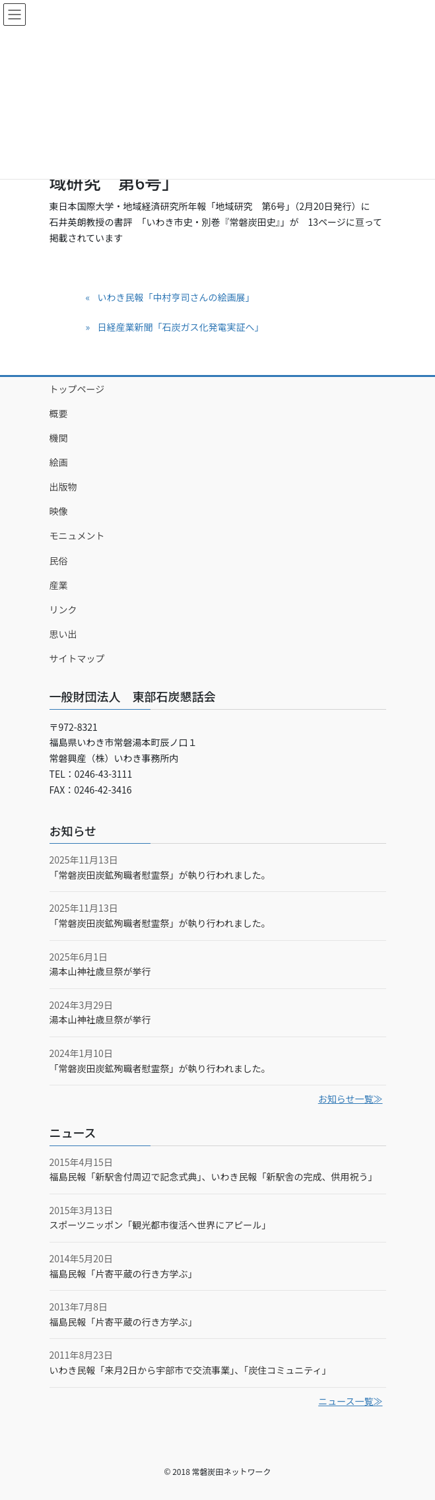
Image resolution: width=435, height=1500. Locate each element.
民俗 (59, 560)
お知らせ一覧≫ (350, 1098)
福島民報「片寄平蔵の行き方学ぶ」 (123, 1273)
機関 (59, 437)
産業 (59, 585)
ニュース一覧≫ (350, 1401)
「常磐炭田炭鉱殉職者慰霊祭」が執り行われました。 (160, 874)
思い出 (63, 633)
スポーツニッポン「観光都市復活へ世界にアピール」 (160, 1224)
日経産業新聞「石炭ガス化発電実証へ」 (180, 326)
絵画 (59, 462)
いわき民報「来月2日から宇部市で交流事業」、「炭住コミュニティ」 (190, 1370)
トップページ (77, 388)
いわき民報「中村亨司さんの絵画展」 (175, 297)
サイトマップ (77, 658)
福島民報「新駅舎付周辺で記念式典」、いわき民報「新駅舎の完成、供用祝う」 (214, 1176)
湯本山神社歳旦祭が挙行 (100, 971)
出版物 (63, 486)
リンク (63, 609)
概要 (59, 413)
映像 (59, 511)
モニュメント (77, 535)
